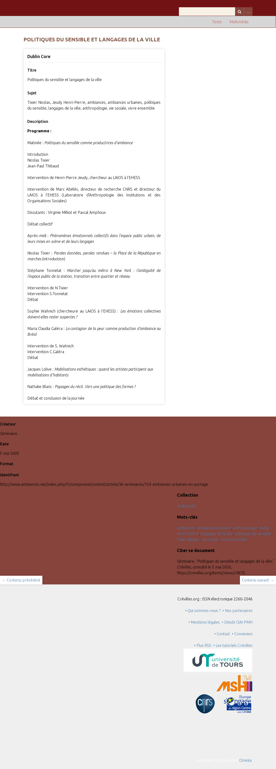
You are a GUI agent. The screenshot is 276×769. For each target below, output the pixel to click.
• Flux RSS (202, 645)
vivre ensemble (234, 539)
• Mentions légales (204, 622)
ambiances (186, 528)
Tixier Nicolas (188, 539)
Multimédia (239, 22)
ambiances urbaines (214, 528)
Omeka (245, 760)
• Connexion (242, 634)
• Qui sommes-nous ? (203, 610)
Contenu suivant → (258, 580)
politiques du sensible (253, 533)
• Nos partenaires (237, 610)
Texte (217, 22)
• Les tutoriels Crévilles (233, 645)
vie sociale (210, 539)
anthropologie (245, 528)
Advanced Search (248, 11)
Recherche (239, 11)
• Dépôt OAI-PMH (237, 622)
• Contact (223, 634)
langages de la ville (217, 533)
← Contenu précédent (21, 580)
